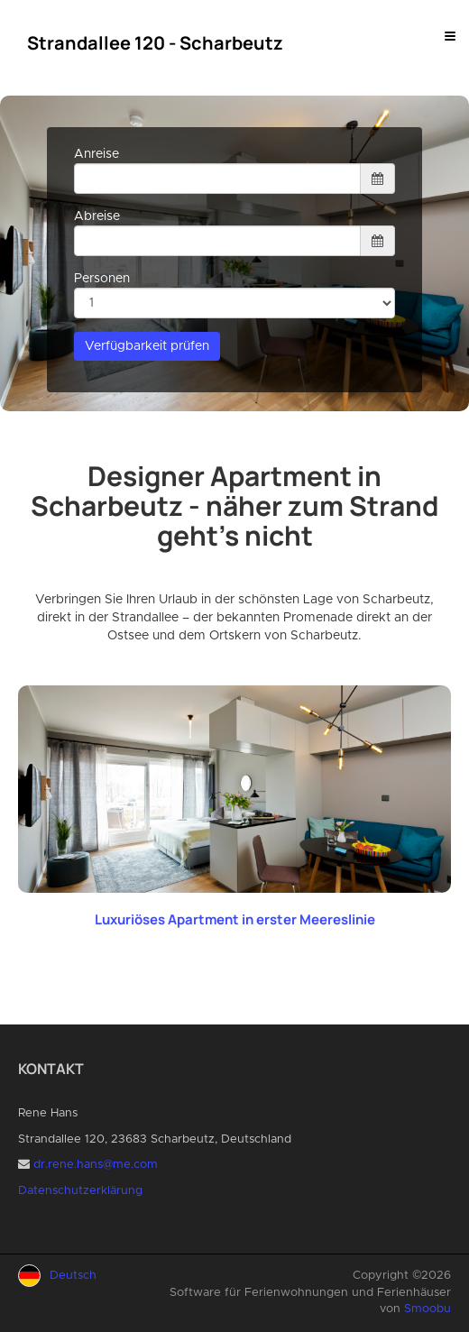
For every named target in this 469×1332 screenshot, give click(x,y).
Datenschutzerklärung (80, 1191)
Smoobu (427, 1309)
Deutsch (73, 1275)
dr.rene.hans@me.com (95, 1165)
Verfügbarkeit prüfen (147, 346)
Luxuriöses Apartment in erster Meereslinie (235, 919)
